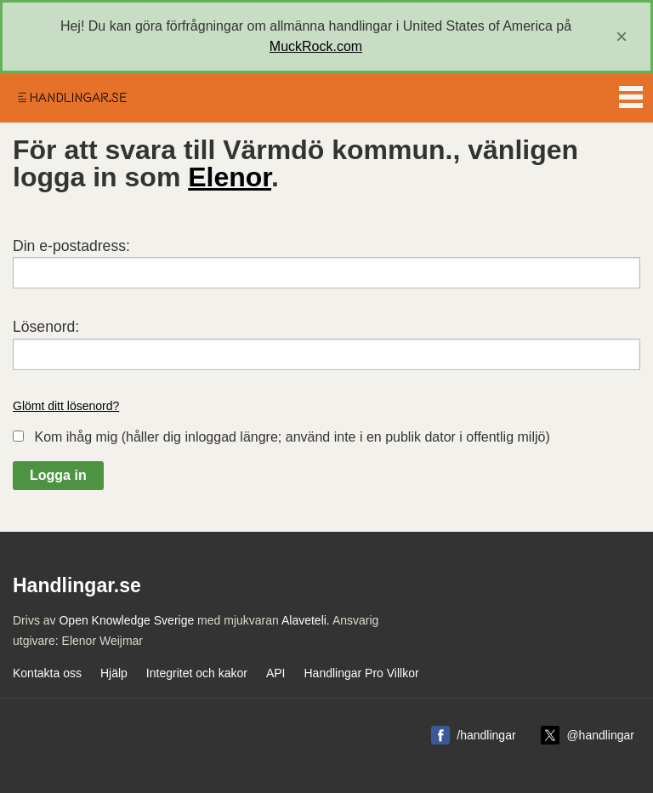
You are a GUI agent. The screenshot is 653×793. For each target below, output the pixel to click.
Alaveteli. (305, 620)
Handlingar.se (71, 97)
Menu (631, 93)
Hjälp (114, 673)
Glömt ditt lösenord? (66, 406)
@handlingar (600, 735)
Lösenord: (46, 326)
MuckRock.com (316, 46)
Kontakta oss (47, 673)
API (276, 673)
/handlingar (486, 735)
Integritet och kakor (196, 673)
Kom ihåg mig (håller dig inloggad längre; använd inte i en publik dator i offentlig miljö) (291, 437)
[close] (621, 36)
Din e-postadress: (71, 245)
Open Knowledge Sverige (126, 620)
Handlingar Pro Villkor (361, 673)
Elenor (229, 177)
